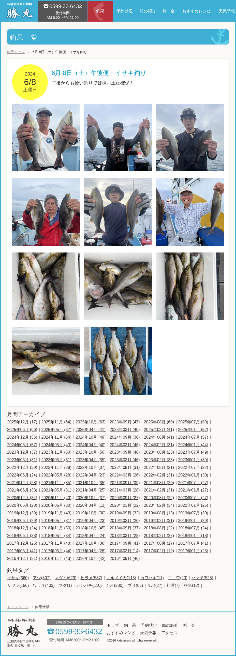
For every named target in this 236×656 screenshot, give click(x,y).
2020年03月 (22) (125, 505)
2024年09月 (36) (125, 437)
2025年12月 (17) (22, 422)
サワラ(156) (18, 585)
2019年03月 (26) (125, 520)
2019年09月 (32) (125, 513)
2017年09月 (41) (125, 543)
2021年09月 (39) (125, 483)
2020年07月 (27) (193, 498)
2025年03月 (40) (125, 429)
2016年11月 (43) (56, 558)
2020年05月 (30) (56, 505)
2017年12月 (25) (22, 543)
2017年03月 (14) (125, 551)
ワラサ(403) (43, 585)
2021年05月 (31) (56, 490)
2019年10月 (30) (91, 513)
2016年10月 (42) (91, 558)
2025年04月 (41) (91, 429)
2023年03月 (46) (125, 460)
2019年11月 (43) (56, 513)
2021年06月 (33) (22, 490)
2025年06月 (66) (22, 429)
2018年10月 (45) (91, 528)
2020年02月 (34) (159, 505)
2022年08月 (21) (159, 467)
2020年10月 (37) (91, 498)
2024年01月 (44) (193, 445)
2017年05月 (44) (56, 551)
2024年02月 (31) (159, 445)
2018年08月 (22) (159, 528)
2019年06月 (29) (22, 520)
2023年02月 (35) (159, 460)
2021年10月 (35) (91, 483)
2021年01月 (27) (193, 490)
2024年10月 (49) (91, 437)
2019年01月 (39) (193, 520)
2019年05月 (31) (56, 520)
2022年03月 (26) (125, 475)
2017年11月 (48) (56, 543)
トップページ (17, 607)
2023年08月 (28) (159, 452)
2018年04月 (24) (91, 535)
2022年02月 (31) (159, 475)
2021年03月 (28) (125, 490)
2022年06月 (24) (22, 475)
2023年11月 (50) (56, 452)
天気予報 (148, 633)
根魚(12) (191, 585)
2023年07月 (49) (193, 452)
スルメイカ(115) (121, 578)
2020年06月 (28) (22, 505)
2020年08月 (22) (159, 498)
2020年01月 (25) (193, 505)
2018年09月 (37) (125, 528)
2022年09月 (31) (125, 467)
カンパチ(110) (89, 585)
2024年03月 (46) (125, 445)
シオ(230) (114, 585)
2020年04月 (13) (91, 505)
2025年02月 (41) (159, 429)
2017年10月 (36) (91, 543)
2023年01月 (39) (193, 460)
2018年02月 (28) (159, 535)
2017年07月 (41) (193, 543)
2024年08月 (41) (159, 437)
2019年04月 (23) (91, 520)
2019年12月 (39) (22, 513)
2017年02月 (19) (159, 551)
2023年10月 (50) (91, 452)
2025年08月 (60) (159, 422)
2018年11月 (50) (56, 528)
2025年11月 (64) (56, 422)
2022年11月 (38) (56, 467)
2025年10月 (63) (91, 422)
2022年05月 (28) (56, 475)
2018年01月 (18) (193, 535)
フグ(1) (65, 585)
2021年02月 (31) (159, 490)
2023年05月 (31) (56, 460)
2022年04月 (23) (91, 475)
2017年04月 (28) (91, 551)
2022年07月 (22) (193, 467)
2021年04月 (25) (91, 490)
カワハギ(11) (152, 578)
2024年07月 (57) (193, 437)
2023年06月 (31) (22, 460)
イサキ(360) (18, 578)
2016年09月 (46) (125, 558)
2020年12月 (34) (22, 498)
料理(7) (173, 585)
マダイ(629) (65, 578)
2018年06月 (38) (22, 535)
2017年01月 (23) (193, 551)
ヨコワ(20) (177, 578)
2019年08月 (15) (159, 513)
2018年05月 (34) (56, 535)
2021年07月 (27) (193, 483)
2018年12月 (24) (22, 528)
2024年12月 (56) (22, 437)
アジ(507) (41, 578)
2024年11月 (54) (56, 437)
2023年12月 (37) (22, 452)
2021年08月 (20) (159, 483)
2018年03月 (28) (125, 535)
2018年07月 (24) (193, 528)
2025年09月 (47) (125, 422)
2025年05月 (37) (56, 429)
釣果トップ (16, 52)
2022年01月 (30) (193, 475)
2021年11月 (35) (56, 483)
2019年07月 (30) (193, 513)
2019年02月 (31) (159, 520)
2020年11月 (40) (56, 498)
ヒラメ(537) (91, 578)
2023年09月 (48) (125, 452)
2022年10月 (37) (91, 467)
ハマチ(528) (202, 578)
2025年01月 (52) (193, 429)
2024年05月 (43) (56, 445)
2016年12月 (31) (22, 558)
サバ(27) (154, 585)
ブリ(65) (135, 585)
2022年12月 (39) (22, 467)
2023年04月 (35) (91, 460)
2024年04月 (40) (91, 445)
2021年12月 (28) (22, 483)
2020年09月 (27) (125, 498)
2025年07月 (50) (193, 422)
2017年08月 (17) (159, 543)
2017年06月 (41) (22, 551)
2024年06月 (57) (22, 445)
